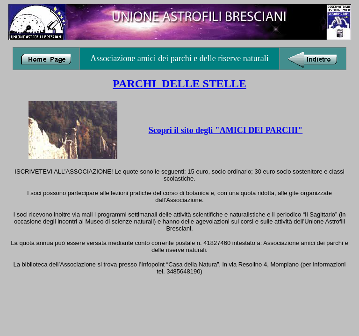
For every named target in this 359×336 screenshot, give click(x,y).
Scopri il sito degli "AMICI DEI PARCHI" (226, 130)
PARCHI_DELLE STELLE (179, 83)
